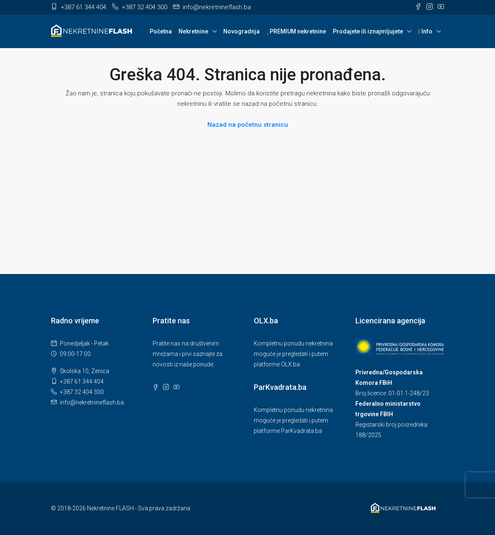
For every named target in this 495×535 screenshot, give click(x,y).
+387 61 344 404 (82, 381)
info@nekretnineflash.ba (92, 402)
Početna (161, 31)
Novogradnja (241, 31)
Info (425, 31)
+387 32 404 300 (82, 392)
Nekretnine (193, 31)
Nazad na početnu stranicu (247, 124)
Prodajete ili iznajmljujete (368, 31)
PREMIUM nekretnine (296, 31)
